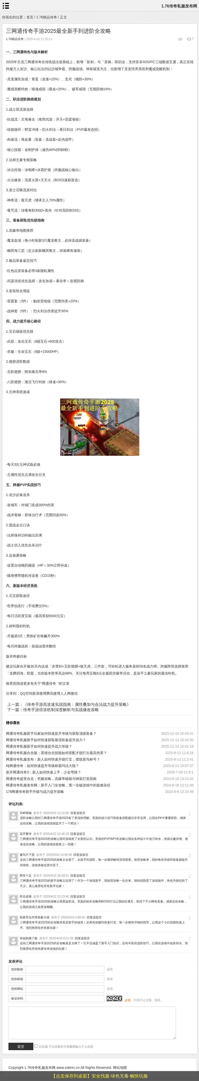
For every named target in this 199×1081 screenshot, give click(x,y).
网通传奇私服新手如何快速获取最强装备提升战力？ (46, 740)
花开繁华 (26, 834)
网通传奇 (49, 683)
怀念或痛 (26, 896)
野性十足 (26, 875)
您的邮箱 (17, 979)
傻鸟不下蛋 (27, 854)
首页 (29, 17)
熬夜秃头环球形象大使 (35, 917)
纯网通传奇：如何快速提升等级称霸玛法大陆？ (42, 766)
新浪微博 (39, 693)
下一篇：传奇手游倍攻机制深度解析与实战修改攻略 (53, 710)
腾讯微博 (53, 693)
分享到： (13, 693)
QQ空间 (26, 693)
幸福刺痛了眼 (29, 938)
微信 (74, 693)
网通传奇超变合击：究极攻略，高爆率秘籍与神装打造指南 (51, 779)
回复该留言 (77, 813)
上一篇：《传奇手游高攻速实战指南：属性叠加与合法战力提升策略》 (69, 704)
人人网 (65, 693)
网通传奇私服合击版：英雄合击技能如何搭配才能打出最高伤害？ (56, 753)
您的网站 (17, 989)
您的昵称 (17, 969)
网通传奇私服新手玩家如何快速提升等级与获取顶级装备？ (51, 733)
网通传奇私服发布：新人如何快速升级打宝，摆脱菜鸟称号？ (53, 759)
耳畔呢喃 (26, 813)
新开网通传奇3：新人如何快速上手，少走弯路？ (43, 772)
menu (5, 5)
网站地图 (120, 1068)
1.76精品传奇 (46, 17)
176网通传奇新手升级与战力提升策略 (35, 792)
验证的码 (17, 998)
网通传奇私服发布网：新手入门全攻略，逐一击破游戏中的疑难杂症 (58, 785)
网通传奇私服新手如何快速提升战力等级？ (39, 746)
